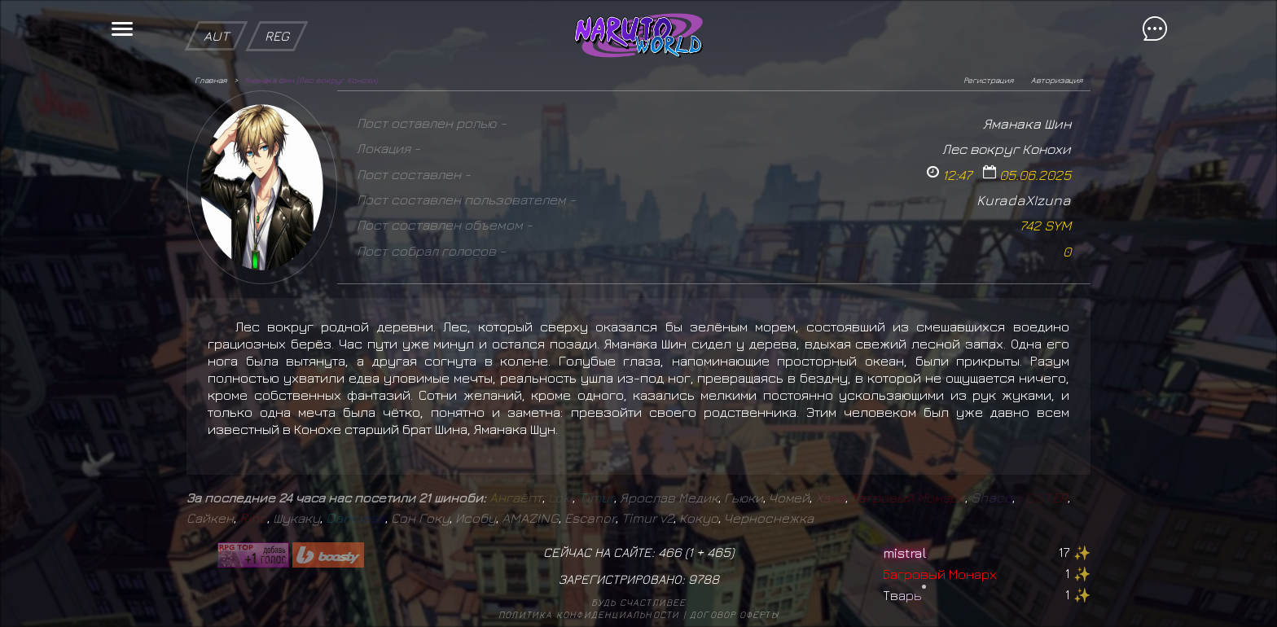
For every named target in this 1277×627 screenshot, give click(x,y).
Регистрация (988, 80)
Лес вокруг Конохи (1006, 148)
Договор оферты (734, 614)
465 (719, 552)
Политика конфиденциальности (588, 614)
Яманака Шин (1027, 123)
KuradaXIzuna (1023, 199)
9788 (703, 579)
